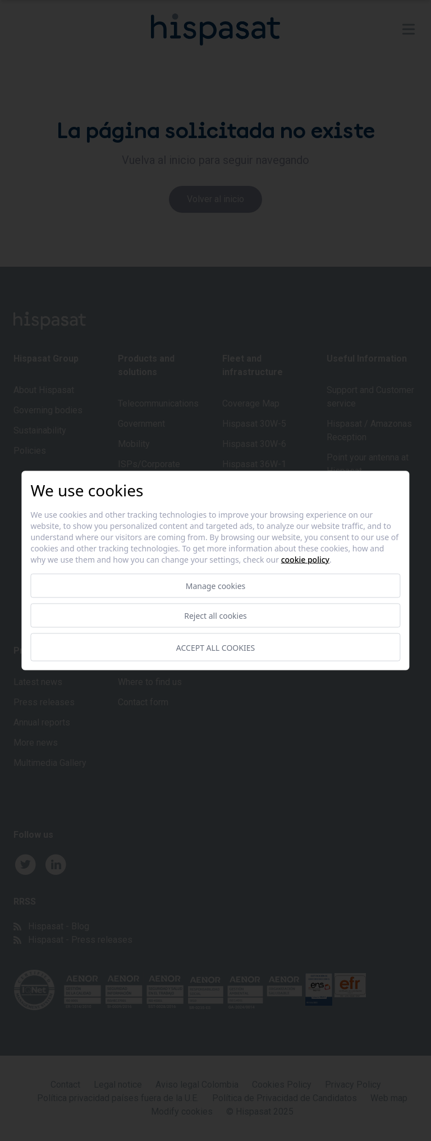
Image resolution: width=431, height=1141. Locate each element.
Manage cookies (216, 586)
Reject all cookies (215, 615)
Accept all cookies (215, 647)
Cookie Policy (305, 559)
